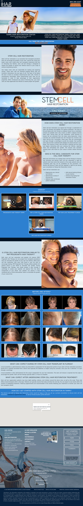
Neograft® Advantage (10, 445)
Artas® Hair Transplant (10, 447)
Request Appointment (30, 444)
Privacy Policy (47, 503)
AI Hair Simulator (31, 430)
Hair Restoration (10, 437)
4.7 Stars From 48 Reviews (41, 484)
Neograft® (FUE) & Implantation (13, 443)
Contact (28, 441)
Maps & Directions (29, 443)
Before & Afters (30, 432)
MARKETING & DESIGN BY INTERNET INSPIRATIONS (69, 489)
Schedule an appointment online (17, 394)
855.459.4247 (75, 2)
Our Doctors (7, 433)
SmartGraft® (8, 442)
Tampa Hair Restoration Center (12, 431)
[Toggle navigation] (2, 1)
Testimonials (29, 437)
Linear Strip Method (9, 448)
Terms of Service (56, 503)
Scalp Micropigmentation (11, 450)
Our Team (6, 435)
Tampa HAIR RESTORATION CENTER (41, 408)
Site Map (27, 446)
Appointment (29, 439)
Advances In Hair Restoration (12, 439)
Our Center (8, 430)
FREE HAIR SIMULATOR (75, 5)
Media (27, 434)
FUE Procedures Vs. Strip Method (13, 440)
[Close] (48, 406)
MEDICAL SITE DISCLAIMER (51, 489)
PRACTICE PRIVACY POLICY (39, 489)
